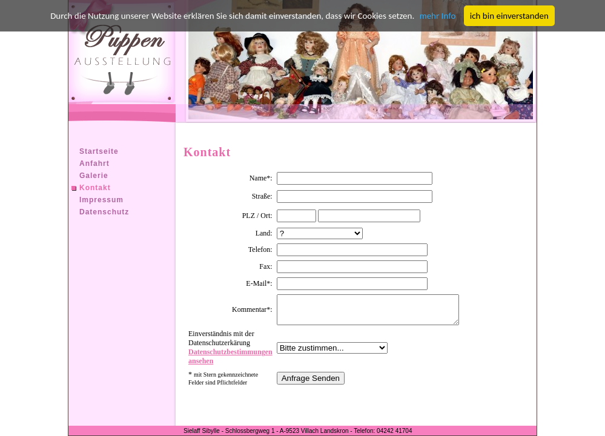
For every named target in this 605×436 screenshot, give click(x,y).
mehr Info (438, 15)
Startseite (99, 151)
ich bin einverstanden (509, 15)
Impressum (101, 200)
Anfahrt (94, 163)
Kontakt (95, 187)
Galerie (93, 175)
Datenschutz (104, 212)
